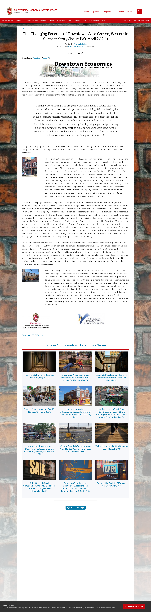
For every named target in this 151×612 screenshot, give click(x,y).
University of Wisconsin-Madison (11, 20)
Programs (107, 11)
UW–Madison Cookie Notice (105, 608)
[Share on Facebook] (73, 54)
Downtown (34, 29)
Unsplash (46, 58)
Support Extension (143, 20)
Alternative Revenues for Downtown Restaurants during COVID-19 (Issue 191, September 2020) (39, 450)
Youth (103, 20)
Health (84, 20)
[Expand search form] (139, 11)
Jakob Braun (37, 58)
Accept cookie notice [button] (134, 606)
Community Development (57, 20)
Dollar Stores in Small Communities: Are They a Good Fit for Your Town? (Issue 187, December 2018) (39, 487)
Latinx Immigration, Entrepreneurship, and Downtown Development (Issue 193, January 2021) (75, 413)
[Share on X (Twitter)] (76, 54)
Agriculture (43, 20)
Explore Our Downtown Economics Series (75, 345)
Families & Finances (73, 20)
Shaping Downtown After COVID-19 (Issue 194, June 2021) (39, 410)
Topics (85, 11)
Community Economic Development (35, 10)
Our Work (119, 11)
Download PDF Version (32, 335)
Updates (95, 11)
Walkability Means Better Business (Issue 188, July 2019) (111, 447)
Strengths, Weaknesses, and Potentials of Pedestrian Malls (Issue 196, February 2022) (75, 378)
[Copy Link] (82, 54)
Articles (24, 29)
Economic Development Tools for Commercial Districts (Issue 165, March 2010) (111, 378)
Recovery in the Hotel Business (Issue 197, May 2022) (39, 376)
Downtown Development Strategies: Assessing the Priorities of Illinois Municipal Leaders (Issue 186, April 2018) (75, 487)
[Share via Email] (79, 54)
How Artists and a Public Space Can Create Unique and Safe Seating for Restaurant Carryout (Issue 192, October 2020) (111, 413)
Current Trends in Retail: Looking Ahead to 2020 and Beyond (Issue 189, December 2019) (75, 449)
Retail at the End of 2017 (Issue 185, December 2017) (111, 484)
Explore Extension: (32, 20)
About (129, 11)
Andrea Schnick (80, 44)
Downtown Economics (77, 46)
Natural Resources (94, 20)
